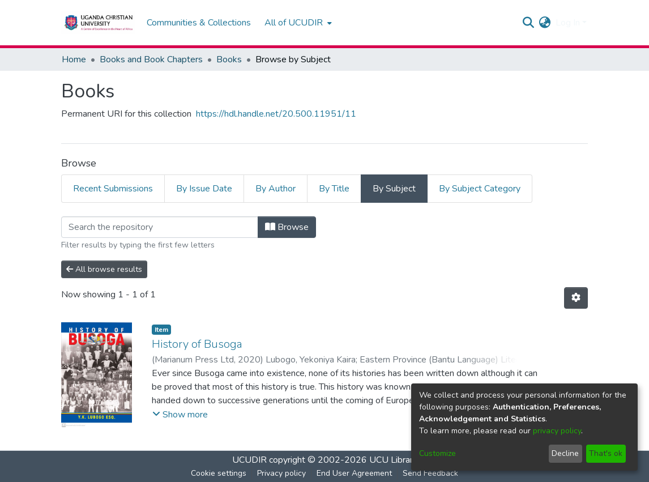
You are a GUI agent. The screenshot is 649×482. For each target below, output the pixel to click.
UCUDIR (249, 460)
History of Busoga (197, 344)
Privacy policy (281, 473)
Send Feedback (430, 473)
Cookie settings (218, 473)
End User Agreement (354, 473)
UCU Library (393, 460)
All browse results (104, 269)
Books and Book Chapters (151, 59)
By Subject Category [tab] (479, 188)
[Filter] (159, 227)
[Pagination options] (576, 298)
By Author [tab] (275, 188)
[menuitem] (297, 22)
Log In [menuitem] (568, 22)
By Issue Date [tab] (204, 188)
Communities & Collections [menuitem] (199, 22)
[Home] (98, 22)
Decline (565, 453)
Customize (437, 453)
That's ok (605, 453)
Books (229, 59)
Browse (287, 227)
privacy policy (557, 430)
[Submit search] (529, 22)
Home (74, 59)
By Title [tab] (334, 188)
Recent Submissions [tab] (113, 188)
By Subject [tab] (394, 188)
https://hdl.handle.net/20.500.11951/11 (276, 114)
